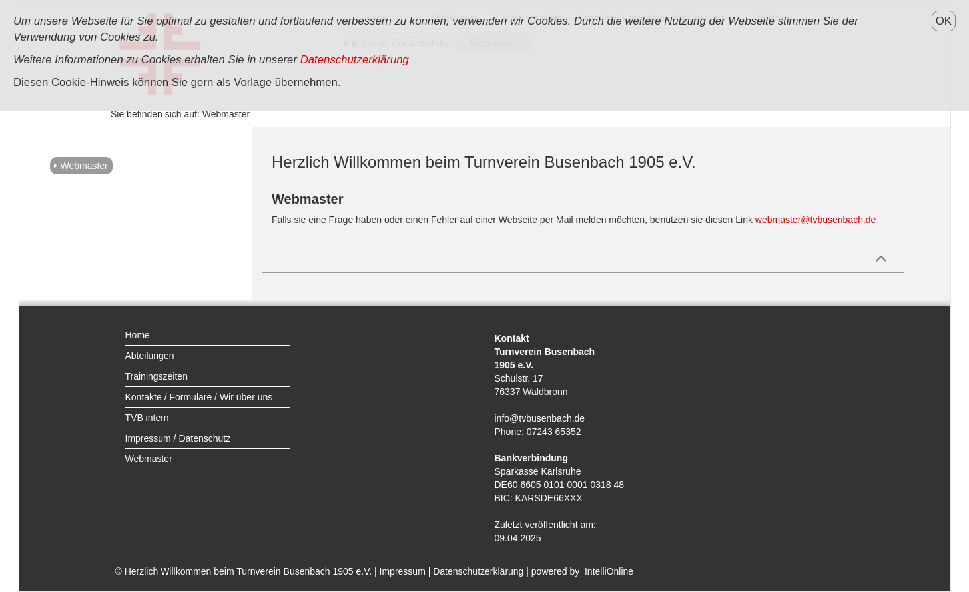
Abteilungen (149, 355)
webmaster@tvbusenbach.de (815, 219)
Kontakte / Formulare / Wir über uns (199, 397)
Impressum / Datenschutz (178, 438)
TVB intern (147, 417)
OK (944, 21)
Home (137, 335)
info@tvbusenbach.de (540, 418)
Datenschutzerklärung (478, 571)
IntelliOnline (609, 571)
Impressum (403, 571)
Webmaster (83, 165)
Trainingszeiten (156, 376)
